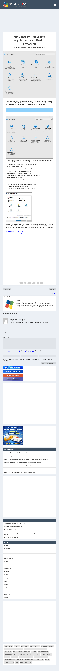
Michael (18, 300)
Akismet (10, 352)
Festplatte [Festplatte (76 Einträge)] (27, 651)
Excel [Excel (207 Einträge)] (31, 649)
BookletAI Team (7, 533)
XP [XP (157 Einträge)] (30, 662)
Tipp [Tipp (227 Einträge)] (38, 660)
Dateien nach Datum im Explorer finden (16, 523)
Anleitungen (23, 47)
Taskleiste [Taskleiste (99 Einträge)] (20, 660)
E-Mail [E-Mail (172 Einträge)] (6, 649)
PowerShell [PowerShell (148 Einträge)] (22, 657)
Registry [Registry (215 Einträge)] (30, 657)
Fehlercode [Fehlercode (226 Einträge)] (8, 651)
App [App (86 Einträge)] (6, 646)
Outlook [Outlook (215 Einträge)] (7, 657)
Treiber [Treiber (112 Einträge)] (47, 660)
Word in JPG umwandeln (16, 526)
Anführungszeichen (13, 530)
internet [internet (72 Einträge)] (16, 654)
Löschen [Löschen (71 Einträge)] (22, 654)
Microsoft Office (7, 568)
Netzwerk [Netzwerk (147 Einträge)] (37, 654)
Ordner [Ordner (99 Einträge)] (49, 654)
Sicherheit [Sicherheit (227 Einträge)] (44, 657)
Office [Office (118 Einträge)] (43, 654)
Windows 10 (29, 47)
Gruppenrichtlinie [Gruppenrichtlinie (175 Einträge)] (43, 651)
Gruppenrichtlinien (8, 558)
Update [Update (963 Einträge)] (12, 662)
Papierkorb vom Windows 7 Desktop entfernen (29, 229)
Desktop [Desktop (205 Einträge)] (37, 646)
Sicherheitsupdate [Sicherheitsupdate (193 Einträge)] (10, 660)
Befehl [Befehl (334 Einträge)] (11, 646)
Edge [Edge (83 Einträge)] (11, 649)
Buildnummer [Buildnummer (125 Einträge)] (24, 646)
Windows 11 (7, 591)
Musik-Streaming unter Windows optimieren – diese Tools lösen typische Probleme (22, 456)
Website (41, 354)
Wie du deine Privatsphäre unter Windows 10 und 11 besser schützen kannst (21, 453)
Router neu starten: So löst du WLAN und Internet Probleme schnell (19, 469)
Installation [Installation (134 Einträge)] (8, 654)
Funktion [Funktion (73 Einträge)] (34, 651)
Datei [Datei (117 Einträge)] (31, 646)
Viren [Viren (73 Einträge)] (17, 662)
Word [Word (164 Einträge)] (26, 662)
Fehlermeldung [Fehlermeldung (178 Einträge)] (17, 651)
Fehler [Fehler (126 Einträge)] (44, 649)
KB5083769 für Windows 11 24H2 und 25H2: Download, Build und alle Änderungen (22, 466)
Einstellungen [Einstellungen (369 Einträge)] (19, 649)
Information (6, 565)
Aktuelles (6, 545)
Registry (6, 574)
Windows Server (7, 588)
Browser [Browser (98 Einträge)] (17, 646)
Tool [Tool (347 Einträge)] (42, 660)
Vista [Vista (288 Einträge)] (21, 662)
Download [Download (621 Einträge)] (44, 646)
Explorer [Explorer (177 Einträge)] (37, 649)
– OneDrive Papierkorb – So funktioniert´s (15, 231)
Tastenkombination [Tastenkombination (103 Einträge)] (30, 660)
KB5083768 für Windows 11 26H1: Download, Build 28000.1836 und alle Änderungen (22, 462)
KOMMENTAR (6, 337)
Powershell (6, 571)
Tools (5, 581)
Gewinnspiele (7, 555)
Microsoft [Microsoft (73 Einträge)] (29, 654)
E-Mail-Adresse (25, 354)
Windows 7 (34, 47)
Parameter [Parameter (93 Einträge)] (15, 657)
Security (6, 578)
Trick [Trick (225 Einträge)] (6, 662)
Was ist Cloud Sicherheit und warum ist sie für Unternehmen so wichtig (20, 472)
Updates (6, 584)
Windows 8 (40, 47)
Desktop (6, 552)
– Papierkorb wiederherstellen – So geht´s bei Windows (18, 233)
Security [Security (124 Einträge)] (37, 657)
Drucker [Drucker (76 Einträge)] (51, 646)
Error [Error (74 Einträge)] (26, 649)
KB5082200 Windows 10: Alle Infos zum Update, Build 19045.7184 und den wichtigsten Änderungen (26, 459)
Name (4, 354)
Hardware (6, 561)
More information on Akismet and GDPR (25, 352)
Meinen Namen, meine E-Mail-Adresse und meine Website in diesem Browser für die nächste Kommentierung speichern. (28, 360)
